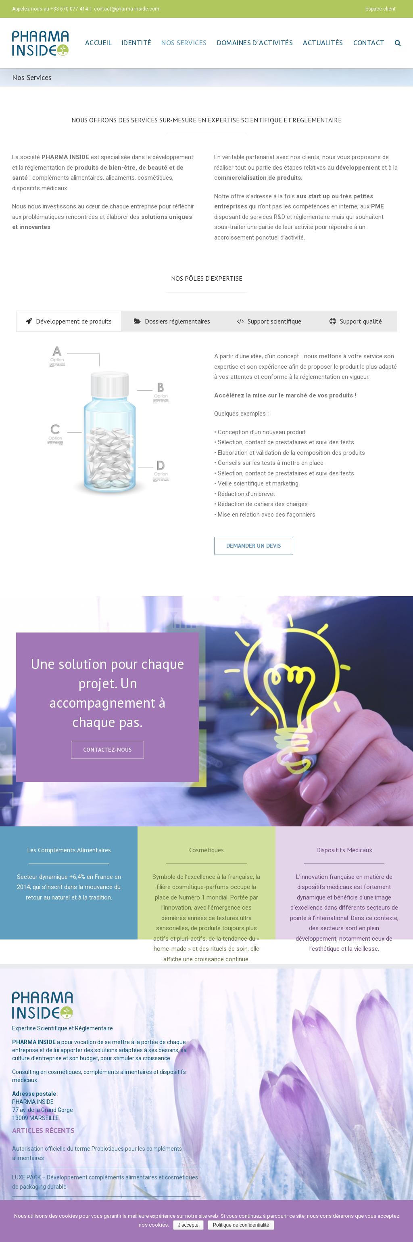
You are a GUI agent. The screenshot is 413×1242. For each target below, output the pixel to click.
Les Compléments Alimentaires (69, 850)
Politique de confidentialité (241, 1225)
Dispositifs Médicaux (344, 850)
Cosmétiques (206, 850)
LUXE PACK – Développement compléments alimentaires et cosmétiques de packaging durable (105, 1182)
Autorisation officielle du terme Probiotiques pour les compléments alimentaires (97, 1153)
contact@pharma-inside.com (126, 9)
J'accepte (188, 1225)
